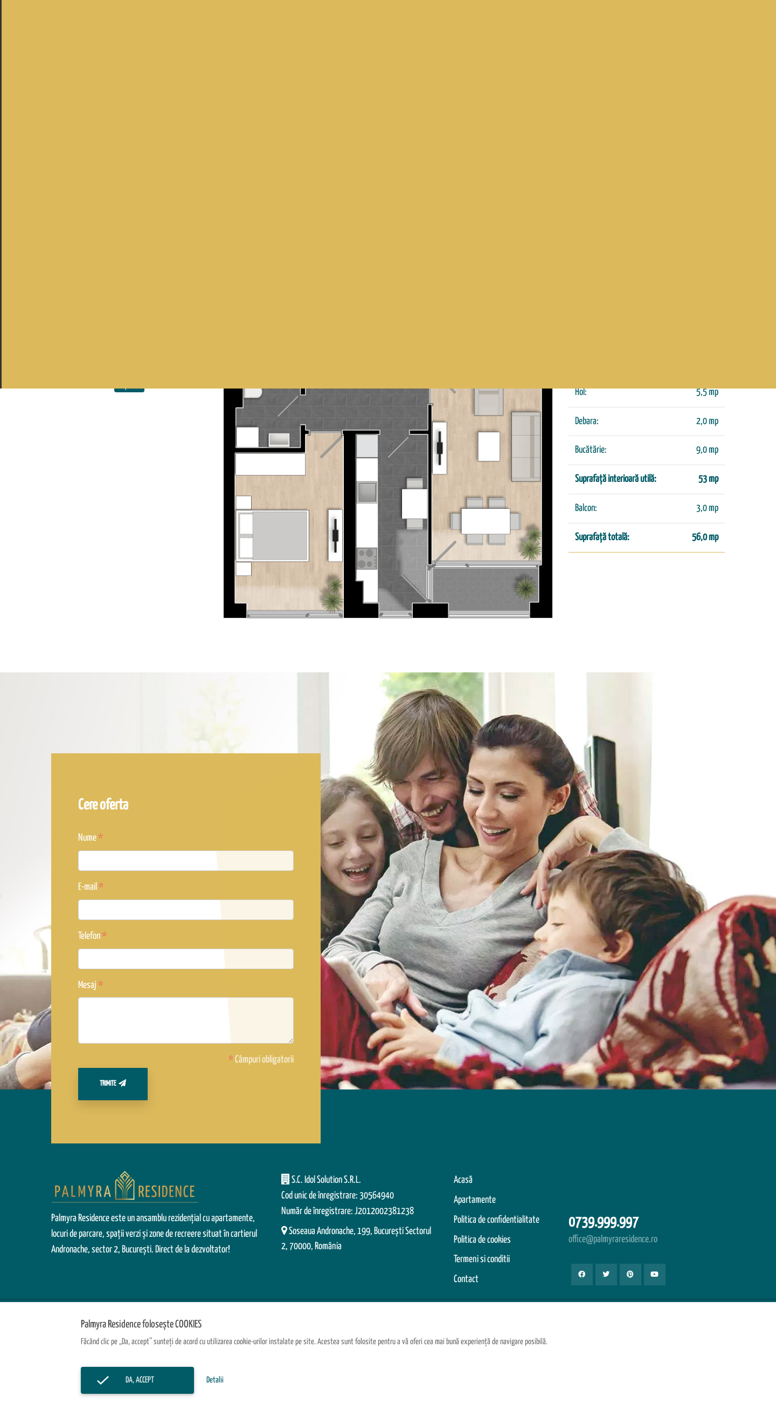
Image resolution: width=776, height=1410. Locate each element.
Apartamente (475, 1200)
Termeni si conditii (482, 1259)
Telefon (89, 936)
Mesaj (87, 985)
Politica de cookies (482, 1240)
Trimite (113, 1083)
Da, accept (137, 1380)
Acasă (463, 1180)
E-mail (87, 887)
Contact (466, 1279)
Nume (87, 838)
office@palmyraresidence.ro (613, 1239)
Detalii (215, 1380)
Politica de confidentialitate (496, 1220)
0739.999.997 (604, 1222)
